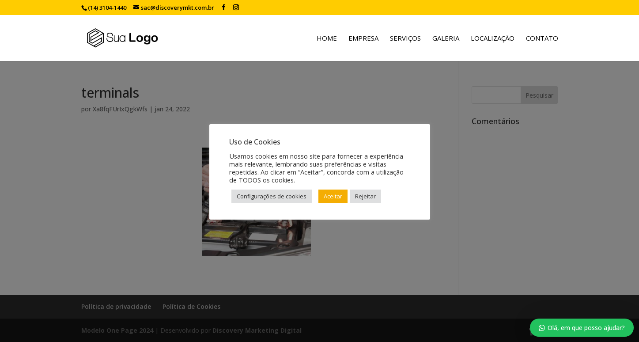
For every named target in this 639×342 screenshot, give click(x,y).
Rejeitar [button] (365, 196)
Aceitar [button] (333, 196)
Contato (542, 38)
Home (327, 38)
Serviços (405, 38)
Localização (492, 38)
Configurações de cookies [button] (271, 196)
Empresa (363, 38)
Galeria (445, 38)
